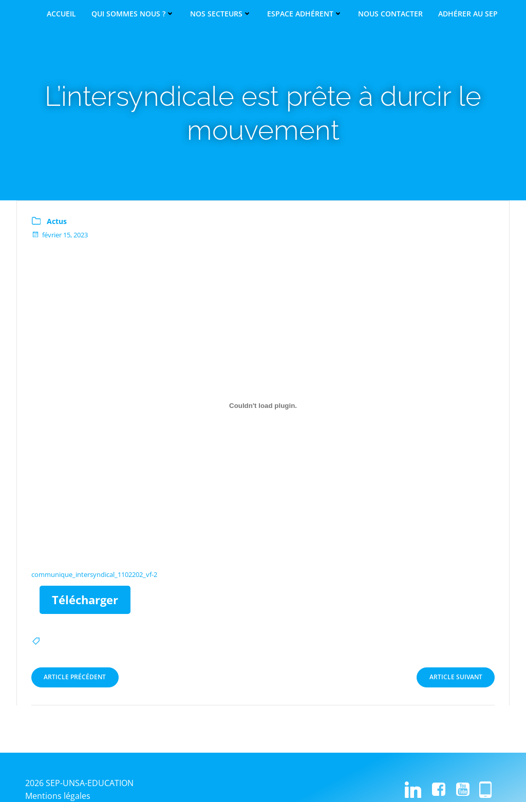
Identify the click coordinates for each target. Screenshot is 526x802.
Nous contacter (390, 13)
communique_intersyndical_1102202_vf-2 (95, 575)
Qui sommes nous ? (133, 13)
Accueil (61, 13)
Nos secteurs (221, 13)
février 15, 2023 (60, 235)
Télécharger (86, 600)
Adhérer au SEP (468, 13)
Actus (58, 222)
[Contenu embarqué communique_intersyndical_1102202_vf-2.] (263, 406)
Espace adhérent (305, 13)
